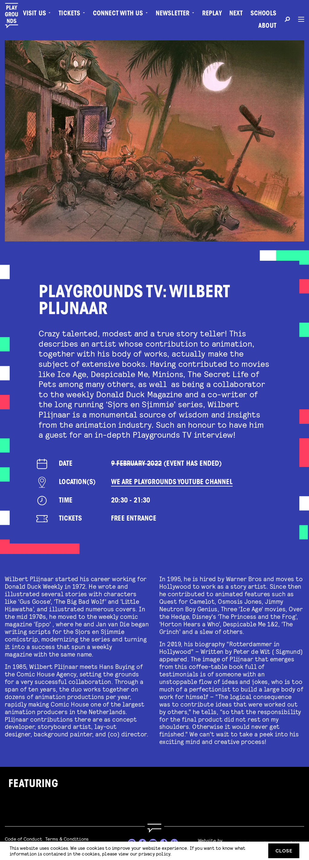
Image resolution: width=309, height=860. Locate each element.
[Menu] (298, 19)
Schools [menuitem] (263, 14)
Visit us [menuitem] (34, 14)
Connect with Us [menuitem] (118, 14)
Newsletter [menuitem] (173, 14)
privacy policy (154, 853)
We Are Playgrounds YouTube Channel (172, 482)
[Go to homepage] (154, 828)
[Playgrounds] (14, 16)
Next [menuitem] (236, 14)
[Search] (287, 20)
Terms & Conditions (67, 839)
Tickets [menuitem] (69, 14)
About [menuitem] (267, 26)
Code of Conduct (23, 839)
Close (284, 850)
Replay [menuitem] (212, 14)
